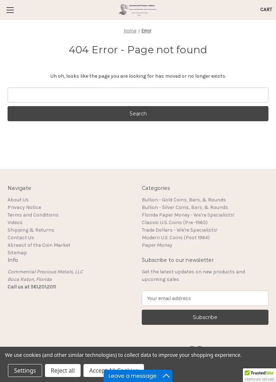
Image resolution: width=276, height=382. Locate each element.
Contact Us (21, 238)
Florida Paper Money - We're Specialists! (188, 215)
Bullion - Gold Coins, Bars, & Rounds (184, 200)
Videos (15, 222)
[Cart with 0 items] (266, 9)
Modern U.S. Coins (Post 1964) (176, 238)
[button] (259, 375)
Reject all (63, 370)
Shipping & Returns (31, 230)
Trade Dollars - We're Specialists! (179, 230)
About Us (18, 200)
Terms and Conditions (33, 215)
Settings (25, 370)
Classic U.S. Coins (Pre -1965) (175, 222)
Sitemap (17, 253)
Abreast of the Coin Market (39, 245)
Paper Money (157, 245)
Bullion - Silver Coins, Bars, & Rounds (185, 207)
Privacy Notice (24, 207)
